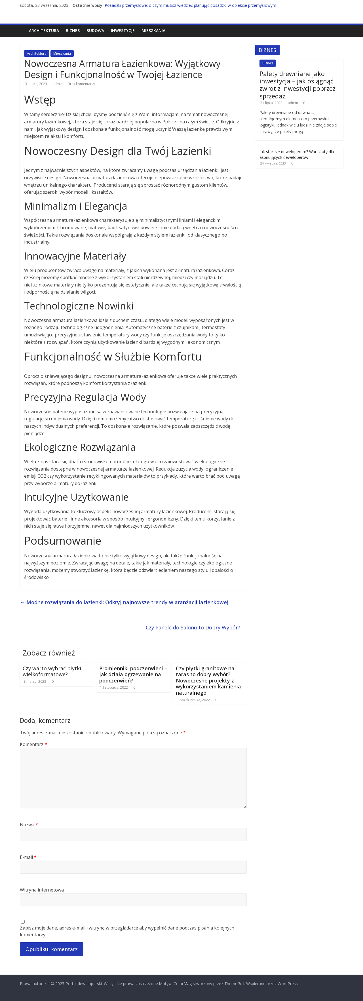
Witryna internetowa (42, 890)
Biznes (73, 30)
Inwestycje (123, 30)
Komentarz (33, 744)
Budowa (95, 30)
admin (58, 83)
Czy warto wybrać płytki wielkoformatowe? (52, 671)
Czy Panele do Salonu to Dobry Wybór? (196, 627)
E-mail (28, 857)
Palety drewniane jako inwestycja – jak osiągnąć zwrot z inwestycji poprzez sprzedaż (297, 84)
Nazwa (29, 824)
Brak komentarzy (80, 83)
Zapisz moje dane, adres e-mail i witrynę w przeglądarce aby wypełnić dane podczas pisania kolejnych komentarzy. (127, 931)
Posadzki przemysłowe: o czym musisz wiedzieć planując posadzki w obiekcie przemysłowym (190, 5)
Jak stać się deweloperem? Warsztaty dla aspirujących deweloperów (296, 154)
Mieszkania (153, 30)
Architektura (44, 30)
